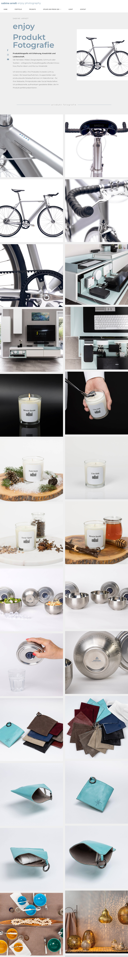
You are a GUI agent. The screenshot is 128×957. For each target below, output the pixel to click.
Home (5, 9)
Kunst (71, 9)
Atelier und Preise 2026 (54, 9)
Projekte (32, 9)
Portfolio (18, 9)
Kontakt (83, 9)
